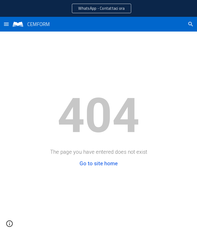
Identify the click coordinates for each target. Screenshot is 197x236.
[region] (98, 8)
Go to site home (99, 163)
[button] (6, 24)
